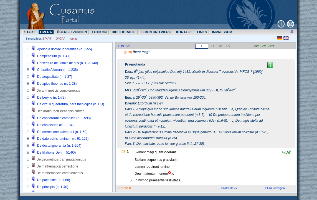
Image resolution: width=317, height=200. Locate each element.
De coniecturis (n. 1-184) (55, 125)
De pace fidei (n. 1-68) (53, 180)
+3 (220, 46)
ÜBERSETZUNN (72, 32)
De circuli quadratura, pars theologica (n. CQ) (70, 104)
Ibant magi (141, 52)
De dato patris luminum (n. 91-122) (62, 139)
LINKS (202, 32)
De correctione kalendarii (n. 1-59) (62, 132)
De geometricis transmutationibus (61, 159)
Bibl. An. (124, 46)
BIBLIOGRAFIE (124, 32)
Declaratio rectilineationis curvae (61, 111)
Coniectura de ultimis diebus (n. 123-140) (67, 63)
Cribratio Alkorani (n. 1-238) (57, 70)
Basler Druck (229, 188)
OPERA (46, 32)
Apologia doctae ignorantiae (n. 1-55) (64, 49)
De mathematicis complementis (60, 173)
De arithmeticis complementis (58, 90)
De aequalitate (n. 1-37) (54, 77)
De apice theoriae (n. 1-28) (57, 84)
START (29, 32)
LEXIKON (99, 32)
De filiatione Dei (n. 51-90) (56, 152)
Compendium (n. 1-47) (53, 56)
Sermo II (124, 188)
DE (123, 151)
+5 (228, 46)
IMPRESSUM (222, 32)
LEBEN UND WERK (156, 32)
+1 (213, 46)
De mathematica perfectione (57, 166)
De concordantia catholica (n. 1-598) (64, 118)
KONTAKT (184, 32)
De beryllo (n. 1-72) (51, 97)
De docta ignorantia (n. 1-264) (59, 146)
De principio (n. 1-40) (52, 187)
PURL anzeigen (275, 188)
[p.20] (128, 52)
